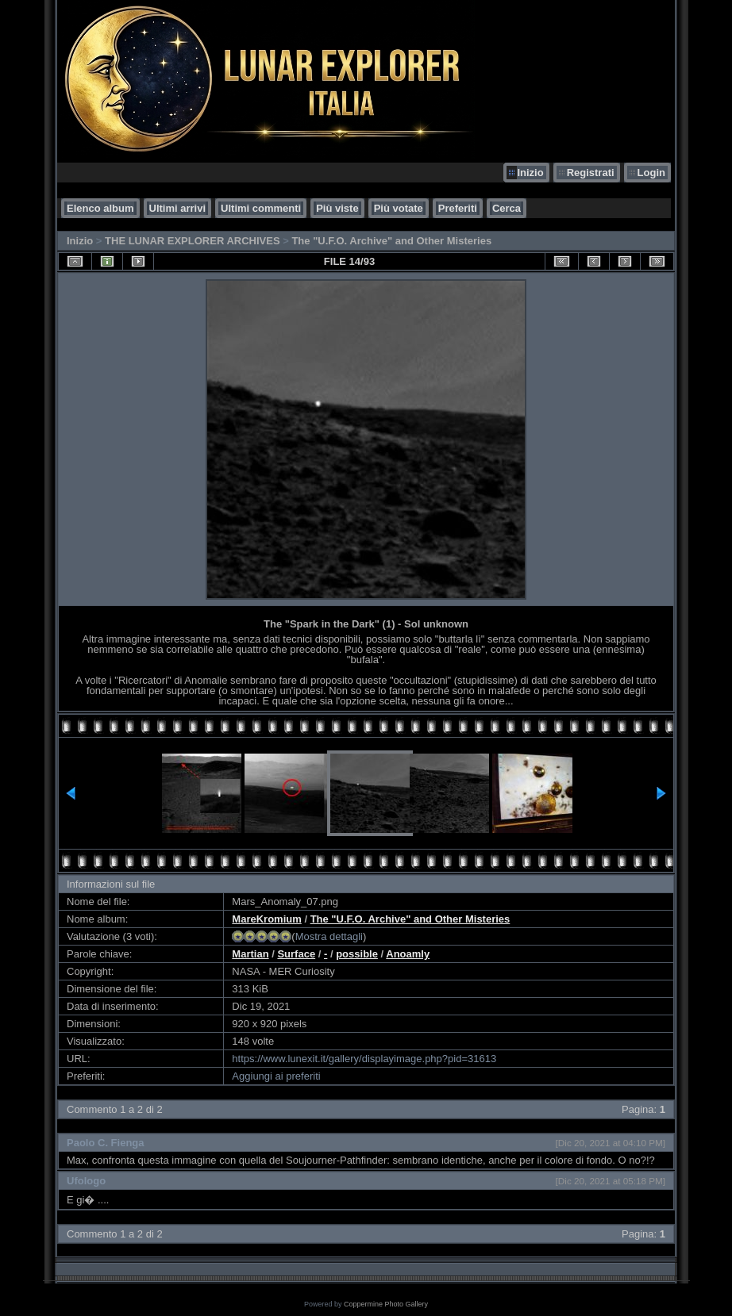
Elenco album (100, 208)
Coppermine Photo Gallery (386, 1304)
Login (651, 172)
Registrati (590, 172)
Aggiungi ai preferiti (276, 1076)
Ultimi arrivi (177, 208)
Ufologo (86, 1181)
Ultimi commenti (261, 208)
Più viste (337, 208)
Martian (250, 954)
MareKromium (266, 919)
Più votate (398, 208)
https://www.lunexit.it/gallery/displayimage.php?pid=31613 (364, 1059)
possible (357, 954)
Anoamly (408, 954)
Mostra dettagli (329, 936)
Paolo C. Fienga (105, 1143)
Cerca (506, 208)
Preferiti (457, 208)
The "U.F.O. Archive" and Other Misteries (391, 241)
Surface (296, 954)
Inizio (530, 172)
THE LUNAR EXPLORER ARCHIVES (192, 241)
